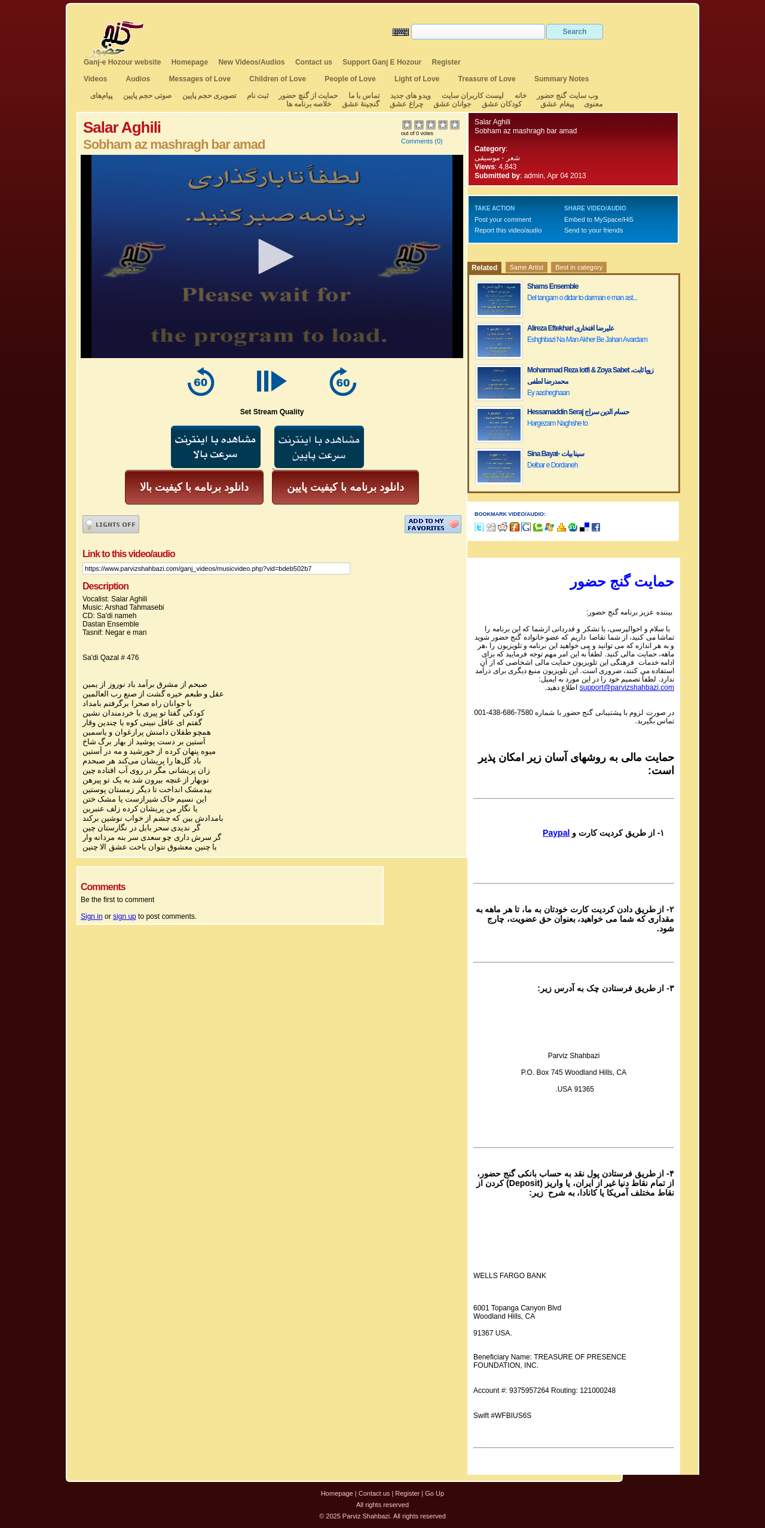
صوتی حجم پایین (146, 95)
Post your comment (503, 219)
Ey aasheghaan (548, 393)
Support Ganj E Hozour (381, 62)
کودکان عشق (502, 104)
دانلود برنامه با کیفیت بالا (194, 487)
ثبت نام (257, 95)
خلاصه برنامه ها (309, 104)
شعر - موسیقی (497, 158)
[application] (272, 256)
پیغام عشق (556, 104)
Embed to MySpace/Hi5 (599, 219)
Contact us (313, 62)
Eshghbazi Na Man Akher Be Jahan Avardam (587, 339)
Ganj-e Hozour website (122, 62)
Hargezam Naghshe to (557, 423)
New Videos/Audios (251, 62)
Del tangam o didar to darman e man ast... (582, 298)
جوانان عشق (452, 104)
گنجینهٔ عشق (361, 104)
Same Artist (526, 267)
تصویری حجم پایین (208, 95)
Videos (95, 79)
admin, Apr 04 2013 (555, 176)
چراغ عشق (406, 104)
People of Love (350, 79)
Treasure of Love (487, 79)
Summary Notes (561, 79)
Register (446, 62)
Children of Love (277, 79)
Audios (138, 79)
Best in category (578, 267)
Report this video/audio (508, 230)
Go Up (434, 1493)
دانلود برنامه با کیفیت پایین (345, 487)
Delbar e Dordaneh (552, 465)
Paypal (556, 833)
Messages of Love (200, 79)
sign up (124, 916)
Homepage (190, 62)
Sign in (92, 916)
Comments (417, 141)
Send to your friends (593, 230)
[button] (272, 256)
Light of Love (416, 79)
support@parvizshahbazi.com (627, 687)
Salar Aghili (492, 122)
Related (484, 268)
